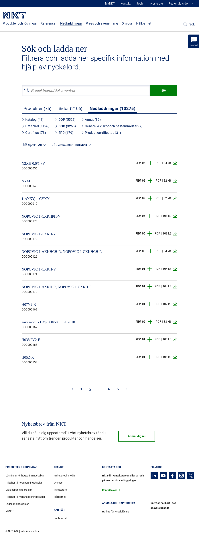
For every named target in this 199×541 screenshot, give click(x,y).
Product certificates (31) (101, 133)
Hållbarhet (143, 23)
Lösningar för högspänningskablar (25, 475)
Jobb (139, 3)
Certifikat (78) (34, 133)
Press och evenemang (102, 23)
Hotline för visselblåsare (115, 511)
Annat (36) (91, 119)
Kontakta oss (109, 490)
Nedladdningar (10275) (112, 108)
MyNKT (110, 3)
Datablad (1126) (36, 126)
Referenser (49, 23)
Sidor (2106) (70, 108)
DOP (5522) (65, 119)
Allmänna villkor (30, 531)
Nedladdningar (71, 23)
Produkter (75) (37, 108)
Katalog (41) (33, 119)
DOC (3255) (65, 126)
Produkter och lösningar (20, 23)
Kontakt (126, 3)
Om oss (127, 23)
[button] (150, 163)
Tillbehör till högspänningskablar (23, 482)
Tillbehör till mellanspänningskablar (25, 496)
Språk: (32, 145)
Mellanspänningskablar (18, 489)
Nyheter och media (64, 475)
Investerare (156, 3)
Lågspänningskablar (17, 503)
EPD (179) (64, 133)
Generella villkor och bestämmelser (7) (111, 126)
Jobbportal (60, 518)
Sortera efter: (64, 145)
